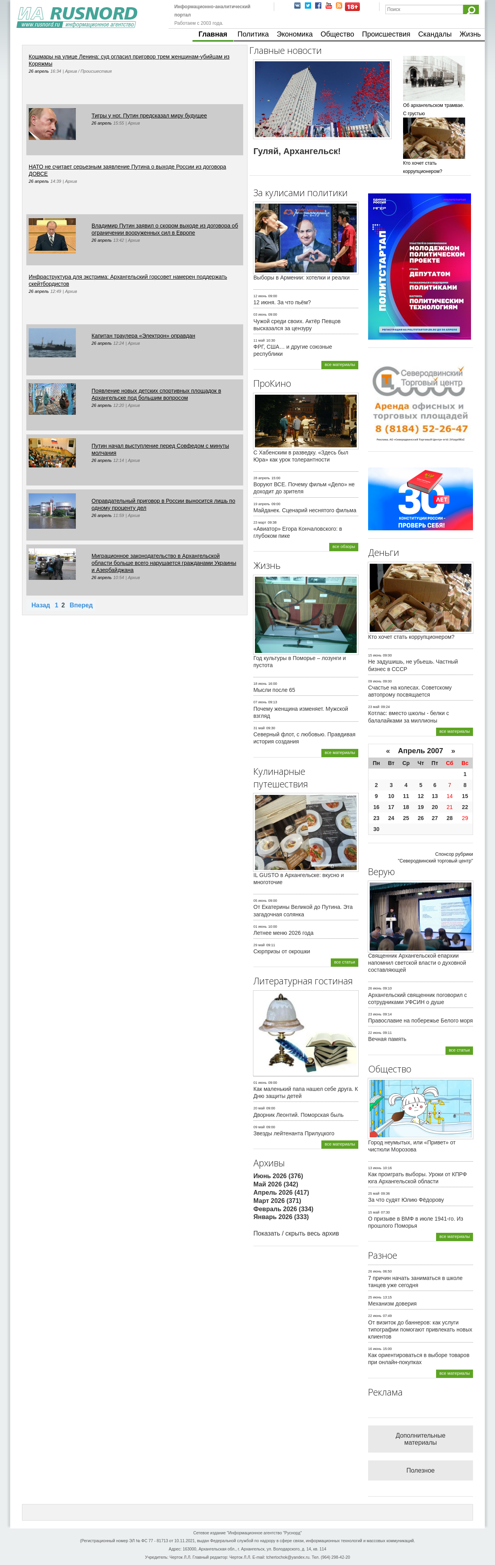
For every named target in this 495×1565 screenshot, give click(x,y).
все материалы (339, 364)
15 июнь (374, 655)
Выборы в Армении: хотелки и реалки (301, 277)
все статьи (344, 962)
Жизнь (470, 34)
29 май (259, 945)
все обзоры (343, 546)
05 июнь (260, 901)
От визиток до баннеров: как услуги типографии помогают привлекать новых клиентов (420, 1329)
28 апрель (261, 478)
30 (376, 829)
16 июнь (374, 1349)
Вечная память (387, 1039)
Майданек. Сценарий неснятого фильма (304, 510)
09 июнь (374, 681)
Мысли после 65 (274, 690)
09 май (259, 1127)
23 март (259, 522)
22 (465, 807)
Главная (212, 34)
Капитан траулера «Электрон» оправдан (143, 336)
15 (465, 796)
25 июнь (374, 1297)
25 (406, 818)
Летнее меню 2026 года (283, 933)
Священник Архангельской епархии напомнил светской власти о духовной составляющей (417, 963)
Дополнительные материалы (421, 1439)
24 (391, 818)
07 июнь (260, 702)
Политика (253, 34)
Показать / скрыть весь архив (296, 1233)
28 (450, 818)
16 (376, 807)
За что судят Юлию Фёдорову (406, 1200)
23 (376, 818)
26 (421, 818)
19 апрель (261, 504)
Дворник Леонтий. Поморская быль (298, 1115)
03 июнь (260, 314)
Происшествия (386, 34)
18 (406, 807)
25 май (374, 1193)
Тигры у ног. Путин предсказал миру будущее (149, 115)
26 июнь (374, 988)
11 (406, 796)
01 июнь (260, 927)
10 (391, 796)
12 (421, 796)
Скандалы (435, 34)
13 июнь (374, 1168)
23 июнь (374, 1014)
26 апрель (39, 71)
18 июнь (260, 684)
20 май (259, 1108)
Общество (337, 34)
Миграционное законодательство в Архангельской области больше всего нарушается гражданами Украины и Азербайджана (164, 563)
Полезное (421, 1470)
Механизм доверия (392, 1303)
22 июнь (374, 1033)
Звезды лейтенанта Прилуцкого (293, 1133)
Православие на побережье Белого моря (420, 1020)
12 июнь (260, 296)
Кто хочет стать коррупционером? (411, 637)
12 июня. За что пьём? (282, 302)
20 (435, 807)
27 (435, 818)
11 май (259, 340)
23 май (374, 707)
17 (391, 807)
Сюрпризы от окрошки (281, 951)
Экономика (295, 34)
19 (421, 807)
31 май (259, 728)
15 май (374, 1212)
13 (435, 796)
